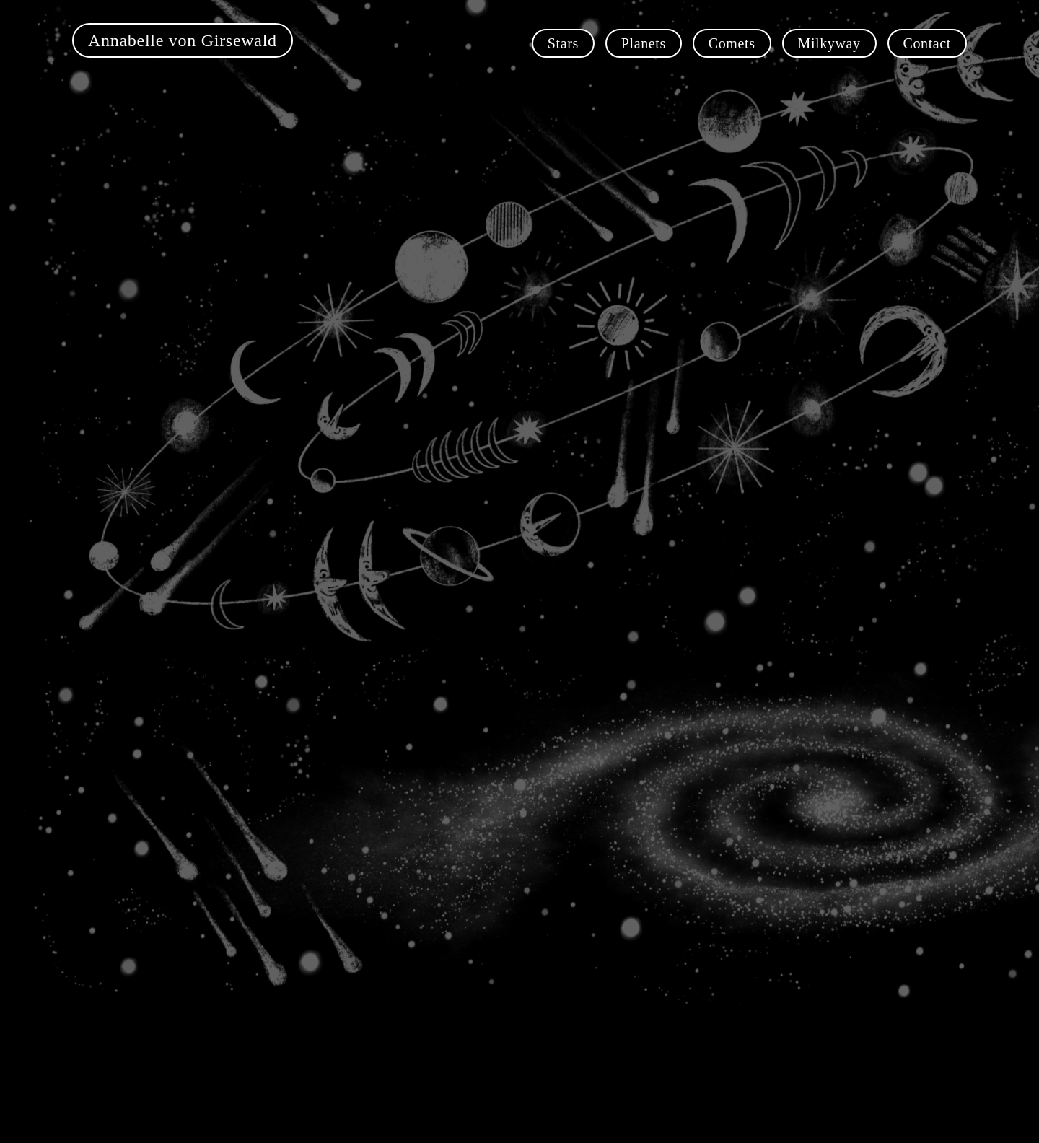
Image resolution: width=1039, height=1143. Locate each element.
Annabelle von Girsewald (182, 40)
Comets (732, 43)
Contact (927, 43)
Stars (563, 43)
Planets (643, 43)
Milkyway (829, 43)
